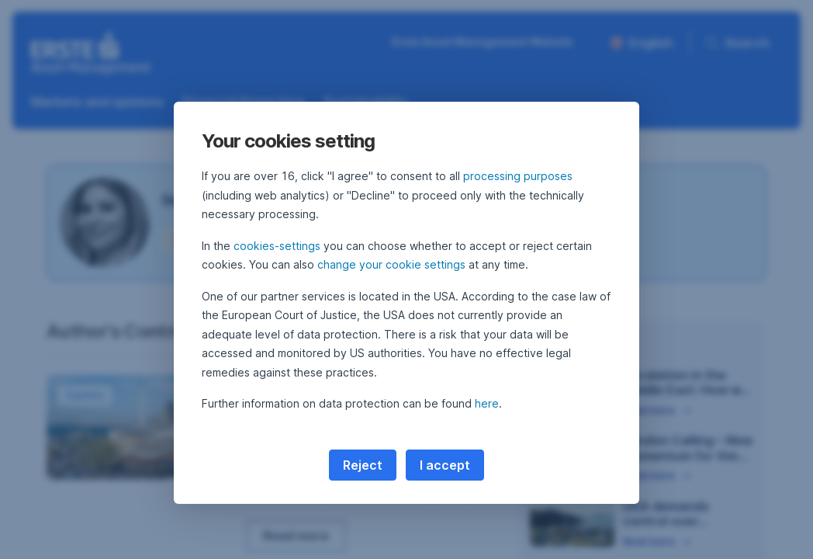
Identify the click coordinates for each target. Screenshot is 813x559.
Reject (362, 465)
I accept (445, 465)
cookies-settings (277, 245)
